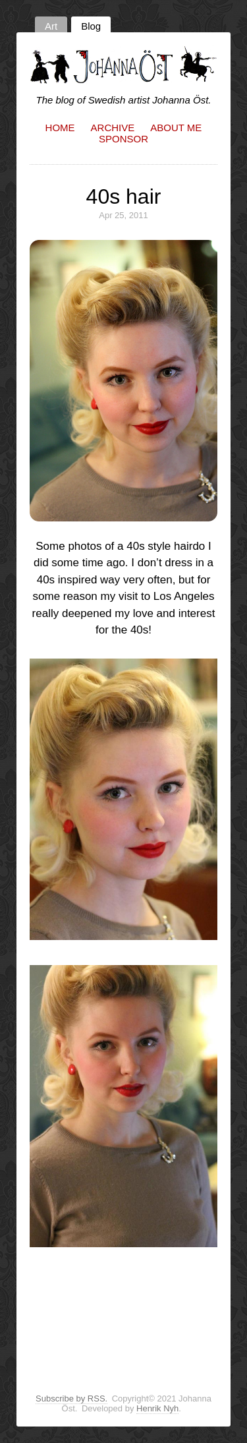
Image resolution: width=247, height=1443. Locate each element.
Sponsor (123, 138)
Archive (113, 127)
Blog (91, 26)
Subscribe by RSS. (71, 1398)
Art (51, 26)
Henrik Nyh (157, 1408)
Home (60, 127)
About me (176, 127)
